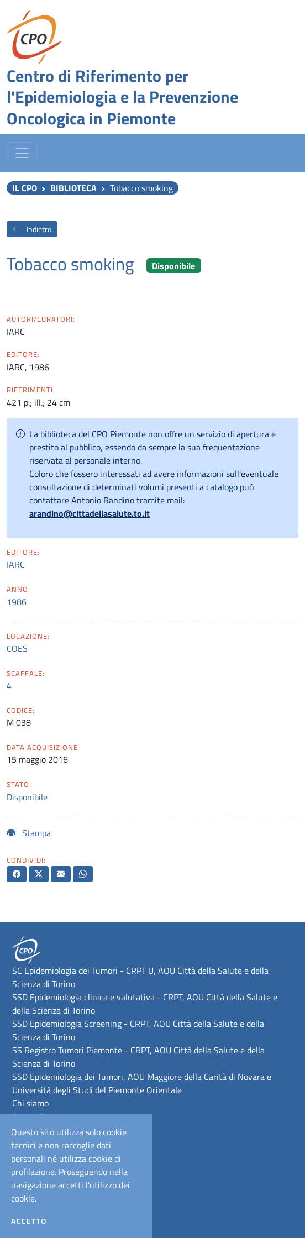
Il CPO (24, 188)
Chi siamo (30, 1103)
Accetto (29, 1221)
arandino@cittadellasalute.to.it (89, 513)
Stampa (29, 833)
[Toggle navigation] (22, 153)
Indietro (32, 229)
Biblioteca (73, 188)
